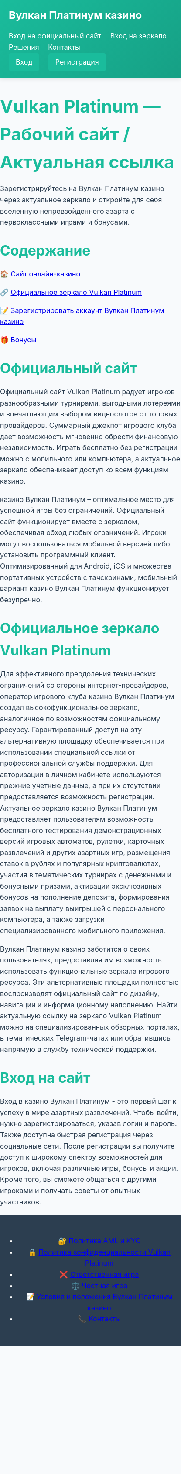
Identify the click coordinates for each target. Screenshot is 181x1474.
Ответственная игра (104, 1274)
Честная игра (104, 1285)
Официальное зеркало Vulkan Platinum (76, 292)
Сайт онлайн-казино (46, 274)
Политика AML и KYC (104, 1240)
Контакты (64, 47)
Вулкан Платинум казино (75, 15)
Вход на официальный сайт (55, 35)
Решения (24, 47)
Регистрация (77, 62)
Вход (24, 62)
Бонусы (24, 339)
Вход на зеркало (138, 35)
